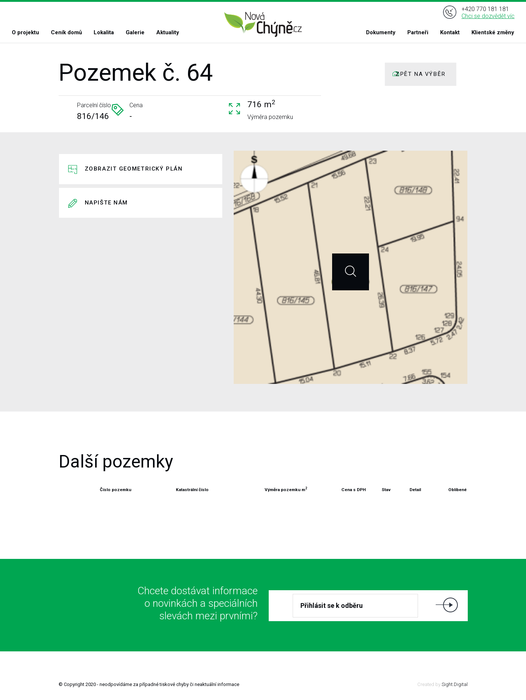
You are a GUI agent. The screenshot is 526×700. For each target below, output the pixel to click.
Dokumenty (381, 32)
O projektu (25, 32)
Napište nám (106, 202)
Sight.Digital (455, 684)
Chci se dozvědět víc (488, 16)
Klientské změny (492, 32)
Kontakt (450, 32)
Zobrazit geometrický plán (134, 168)
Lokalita (104, 32)
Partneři (417, 32)
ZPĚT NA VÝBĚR (421, 74)
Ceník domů (66, 32)
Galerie (135, 32)
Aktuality (167, 32)
